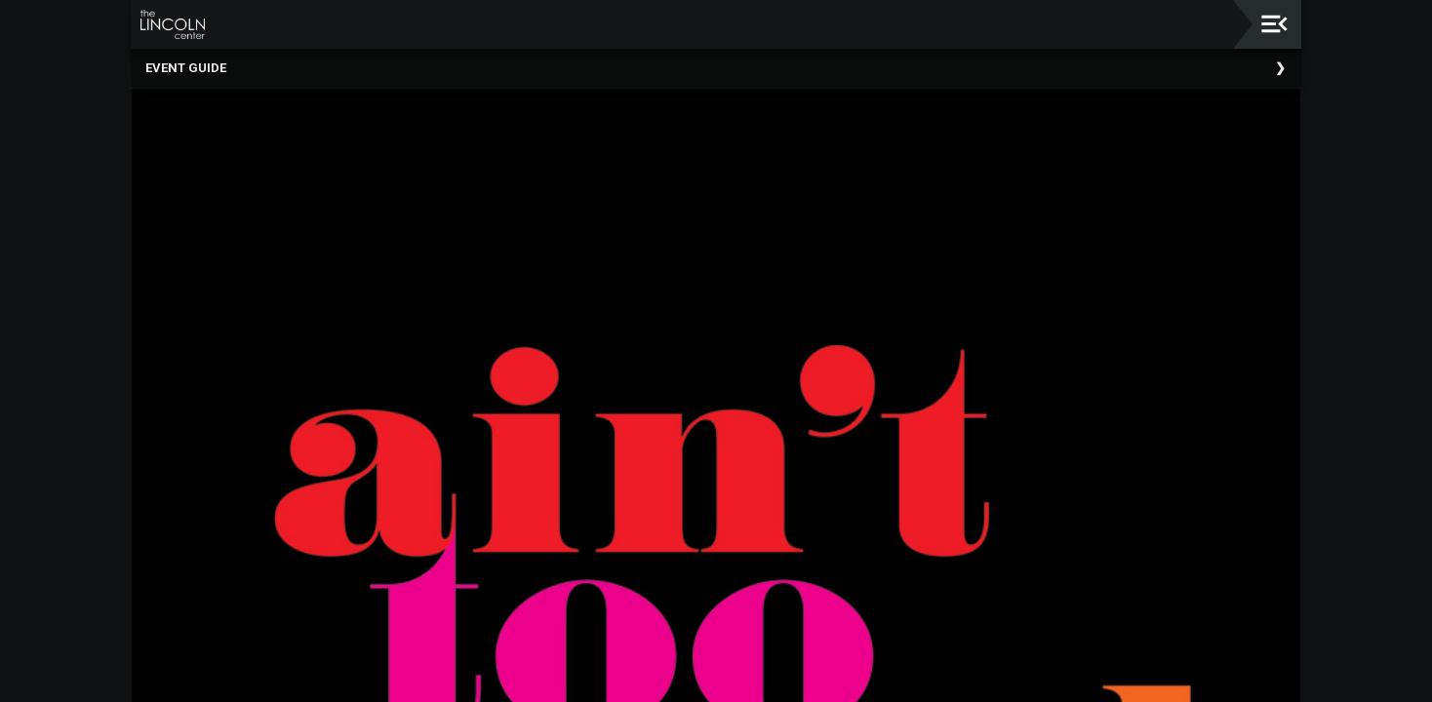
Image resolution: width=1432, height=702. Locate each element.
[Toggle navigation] (1274, 24)
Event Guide (185, 67)
